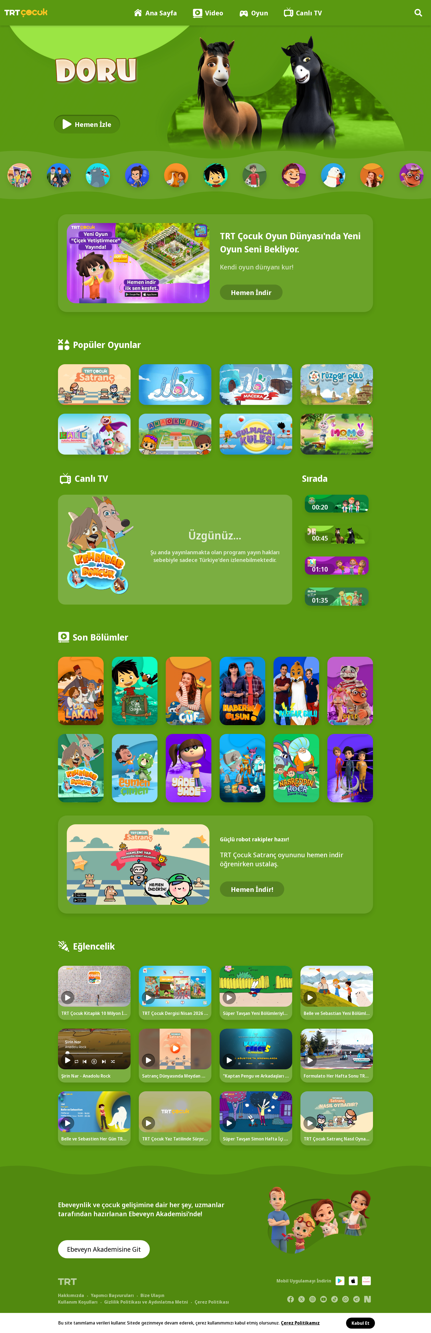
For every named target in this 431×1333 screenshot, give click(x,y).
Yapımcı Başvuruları (112, 1295)
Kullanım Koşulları (78, 1302)
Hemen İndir (251, 292)
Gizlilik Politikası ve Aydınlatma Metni (146, 1302)
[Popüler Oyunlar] (215, 340)
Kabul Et (360, 1323)
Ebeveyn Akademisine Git (104, 1249)
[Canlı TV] (84, 478)
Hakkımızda (71, 1295)
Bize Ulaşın (152, 1295)
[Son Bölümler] (215, 633)
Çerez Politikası (212, 1302)
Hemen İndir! (252, 889)
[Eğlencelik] (215, 942)
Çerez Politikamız (300, 1323)
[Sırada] (314, 478)
